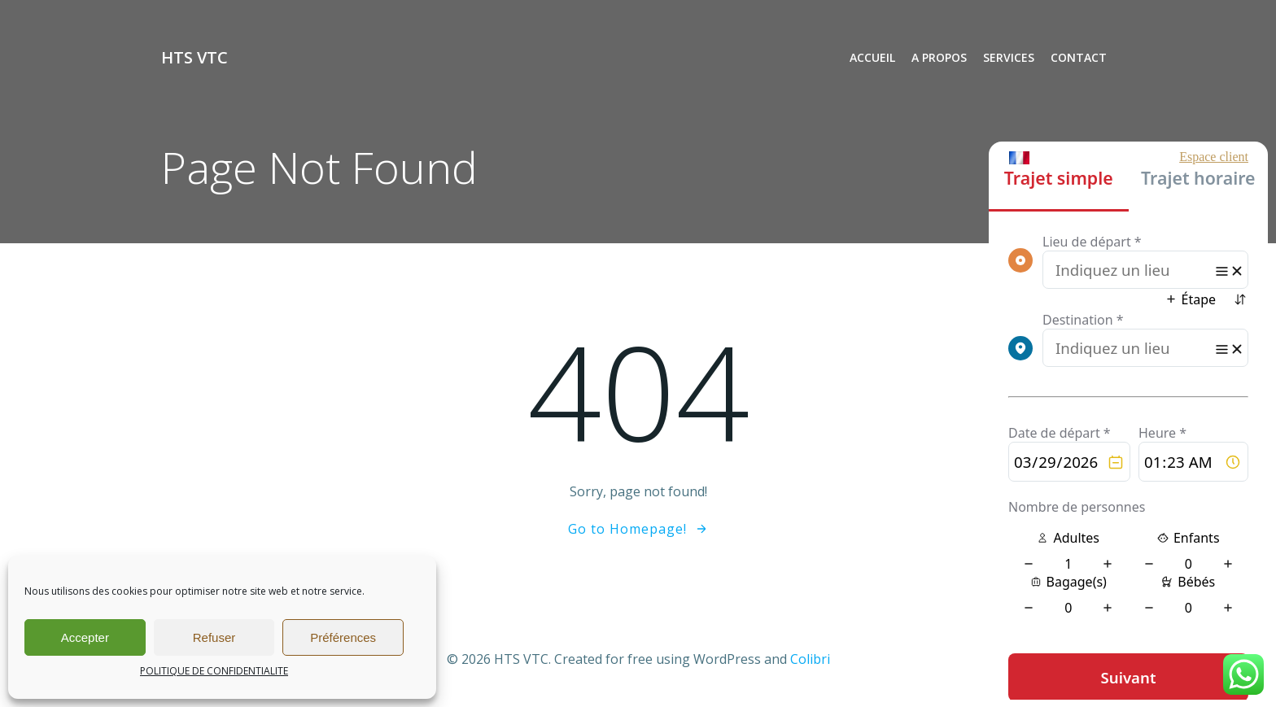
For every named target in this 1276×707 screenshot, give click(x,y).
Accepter (85, 637)
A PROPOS (939, 57)
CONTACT (1079, 57)
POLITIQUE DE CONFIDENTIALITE (214, 671)
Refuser (214, 637)
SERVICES (1008, 57)
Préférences (343, 637)
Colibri (810, 659)
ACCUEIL (872, 57)
